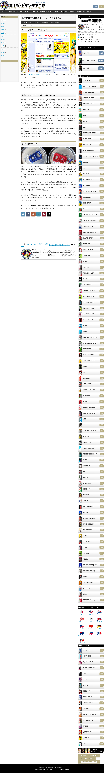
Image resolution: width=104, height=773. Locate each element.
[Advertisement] (48, 230)
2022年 (2, 26)
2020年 (2, 33)
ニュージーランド (82, 635)
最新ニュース (58, 11)
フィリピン (91, 635)
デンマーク (91, 628)
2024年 (2, 20)
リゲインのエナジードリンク (38, 74)
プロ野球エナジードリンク (89, 755)
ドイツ (99, 628)
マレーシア (82, 642)
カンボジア (99, 621)
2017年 (2, 42)
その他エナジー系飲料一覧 (89, 762)
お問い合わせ (62, 767)
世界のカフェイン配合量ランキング (18, 11)
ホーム (3, 11)
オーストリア (82, 621)
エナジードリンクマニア (54, 769)
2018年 (2, 39)
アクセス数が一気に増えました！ (59, 245)
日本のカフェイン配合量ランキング (41, 11)
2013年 (2, 55)
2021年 (2, 29)
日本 (82, 614)
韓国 (91, 621)
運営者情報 (41, 767)
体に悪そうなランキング (84, 11)
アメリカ (91, 614)
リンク (56, 767)
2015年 (2, 49)
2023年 (2, 23)
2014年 (2, 52)
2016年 (2, 46)
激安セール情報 (69, 11)
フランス (99, 635)
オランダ (99, 614)
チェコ (82, 628)
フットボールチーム (87, 758)
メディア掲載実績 (49, 767)
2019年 (2, 36)
